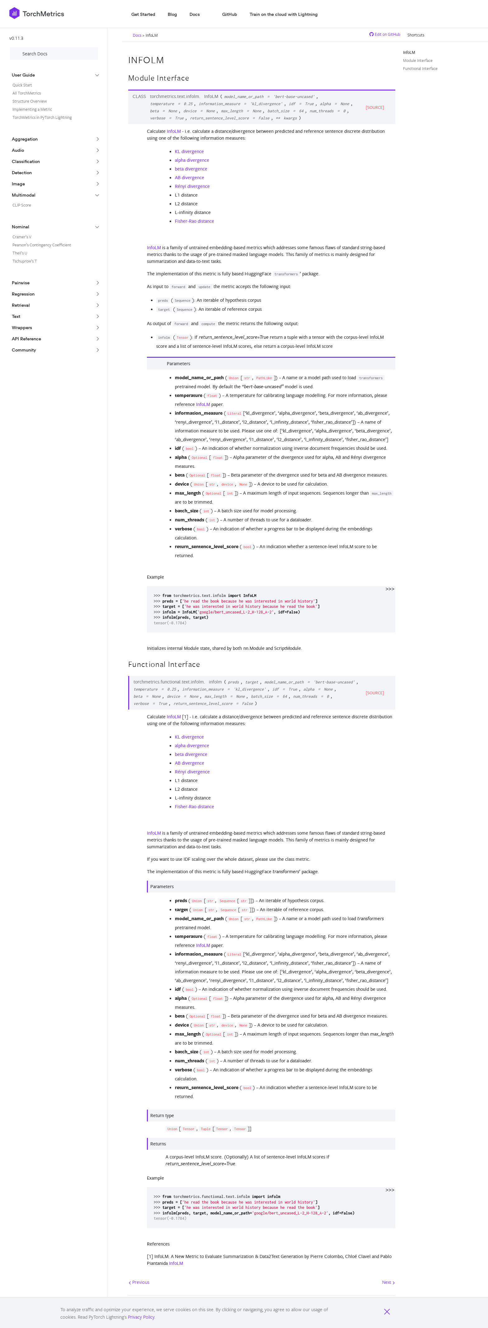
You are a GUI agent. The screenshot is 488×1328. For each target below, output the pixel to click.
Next (388, 1282)
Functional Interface (420, 68)
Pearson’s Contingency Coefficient (41, 245)
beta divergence (191, 168)
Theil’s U (19, 253)
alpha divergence (192, 160)
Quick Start (22, 85)
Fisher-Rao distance (194, 221)
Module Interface (418, 60)
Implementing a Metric (32, 109)
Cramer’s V (21, 237)
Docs (195, 14)
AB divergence (189, 177)
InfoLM (174, 131)
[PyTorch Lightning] (68, 13)
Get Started (143, 14)
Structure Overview (29, 101)
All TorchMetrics (26, 93)
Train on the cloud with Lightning (284, 14)
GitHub (229, 14)
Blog (172, 14)
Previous (139, 1282)
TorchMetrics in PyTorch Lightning (42, 117)
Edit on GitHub (384, 34)
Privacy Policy (141, 1317)
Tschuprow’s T (24, 261)
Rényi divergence (192, 186)
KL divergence (189, 151)
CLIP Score (21, 205)
